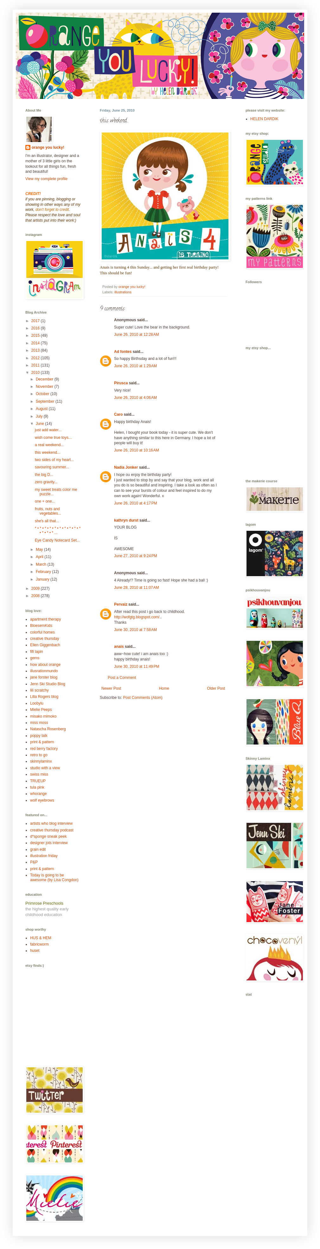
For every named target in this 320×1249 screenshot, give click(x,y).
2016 (36, 328)
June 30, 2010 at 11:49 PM (136, 666)
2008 (36, 596)
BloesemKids (41, 625)
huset (34, 950)
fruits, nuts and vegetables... (48, 511)
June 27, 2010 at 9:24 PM (135, 556)
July (40, 416)
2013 (36, 350)
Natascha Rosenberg (48, 729)
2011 (36, 365)
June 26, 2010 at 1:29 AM (135, 366)
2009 (36, 588)
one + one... (45, 501)
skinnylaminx (41, 761)
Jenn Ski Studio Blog (47, 684)
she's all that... (47, 521)
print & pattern (42, 742)
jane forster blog (43, 677)
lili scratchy (39, 690)
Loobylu (36, 703)
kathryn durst (126, 520)
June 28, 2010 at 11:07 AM (136, 587)
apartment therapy (45, 619)
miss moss (39, 722)
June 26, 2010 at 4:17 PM (135, 503)
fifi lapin (36, 651)
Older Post (216, 688)
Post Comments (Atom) (143, 697)
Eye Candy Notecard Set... (57, 540)
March (42, 564)
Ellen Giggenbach (45, 645)
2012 (36, 358)
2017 (36, 321)
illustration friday (44, 856)
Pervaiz (120, 604)
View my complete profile (46, 179)
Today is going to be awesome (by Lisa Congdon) (54, 877)
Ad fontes (122, 351)
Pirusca (121, 383)
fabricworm (39, 944)
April (40, 557)
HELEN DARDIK (264, 119)
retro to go (39, 755)
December (45, 379)
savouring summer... (52, 467)
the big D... (44, 474)
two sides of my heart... (54, 460)
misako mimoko (43, 716)
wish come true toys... (53, 437)
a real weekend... (49, 445)
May (40, 549)
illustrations (122, 292)
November (45, 386)
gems (34, 658)
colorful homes (42, 632)
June (40, 423)
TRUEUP (38, 781)
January (43, 579)
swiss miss (39, 774)
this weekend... (47, 452)
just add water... (48, 430)
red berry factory (44, 748)
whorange (38, 793)
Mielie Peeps (41, 709)
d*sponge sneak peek (48, 836)
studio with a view (45, 768)
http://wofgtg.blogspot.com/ (136, 617)
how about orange (45, 664)
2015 (36, 335)
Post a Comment (122, 677)
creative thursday (44, 638)
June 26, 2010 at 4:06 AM (135, 397)
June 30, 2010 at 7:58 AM (135, 630)
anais (119, 646)
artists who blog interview (51, 823)
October (43, 394)
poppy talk (39, 735)
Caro (118, 414)
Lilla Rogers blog (44, 696)
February (44, 571)
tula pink (37, 787)
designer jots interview (49, 843)
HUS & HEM (40, 938)
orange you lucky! (48, 147)
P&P (34, 862)
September (45, 401)
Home (164, 688)
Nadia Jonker (126, 467)
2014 (36, 343)
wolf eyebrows (42, 800)
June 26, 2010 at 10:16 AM (136, 450)
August (42, 409)
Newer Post (111, 688)
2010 (36, 372)
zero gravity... (46, 482)
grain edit (38, 849)
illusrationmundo (44, 671)
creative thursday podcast (52, 830)
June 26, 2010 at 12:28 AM (136, 334)
